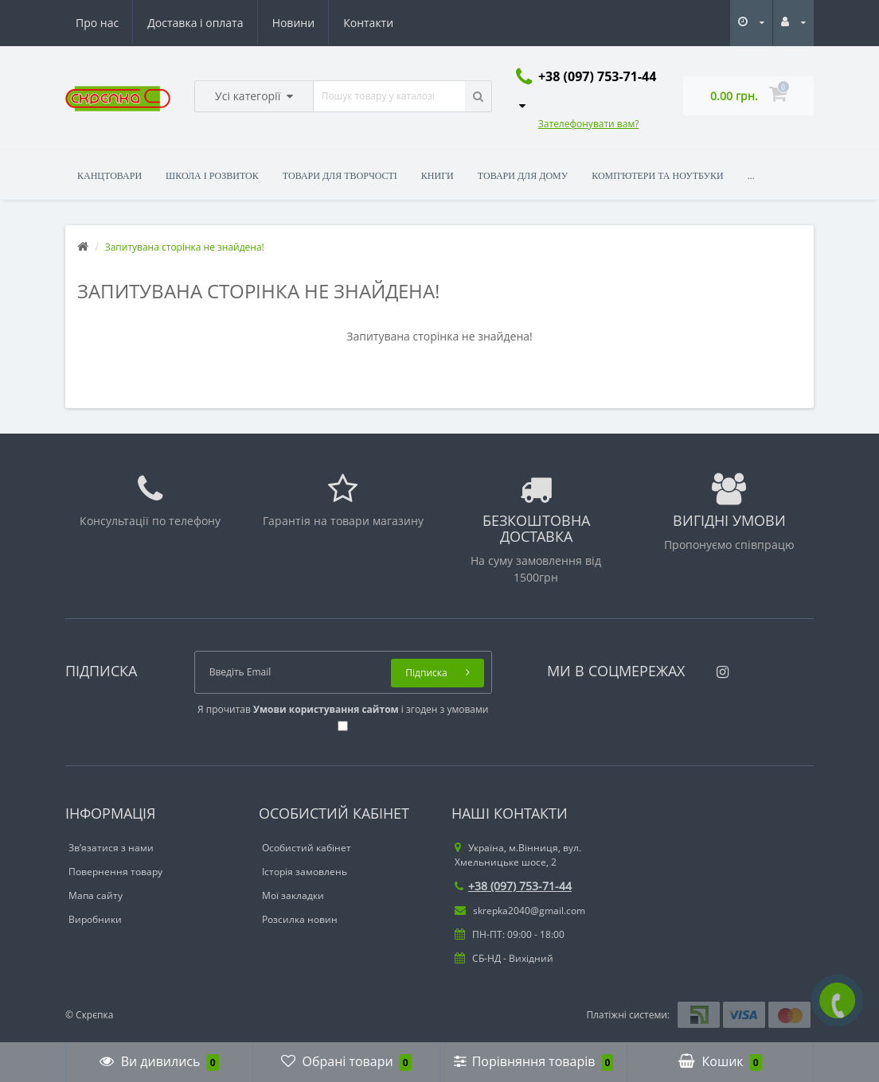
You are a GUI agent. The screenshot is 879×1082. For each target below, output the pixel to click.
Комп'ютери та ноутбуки (657, 175)
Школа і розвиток (212, 175)
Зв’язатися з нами (111, 847)
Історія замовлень (304, 871)
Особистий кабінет (306, 847)
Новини (293, 22)
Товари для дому (523, 175)
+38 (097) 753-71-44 (513, 885)
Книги (437, 175)
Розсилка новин (300, 919)
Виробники (95, 919)
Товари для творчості (340, 175)
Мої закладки (293, 895)
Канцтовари (109, 175)
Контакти (368, 22)
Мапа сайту (95, 895)
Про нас (97, 22)
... (751, 175)
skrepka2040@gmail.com (520, 910)
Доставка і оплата (195, 22)
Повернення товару (115, 871)
